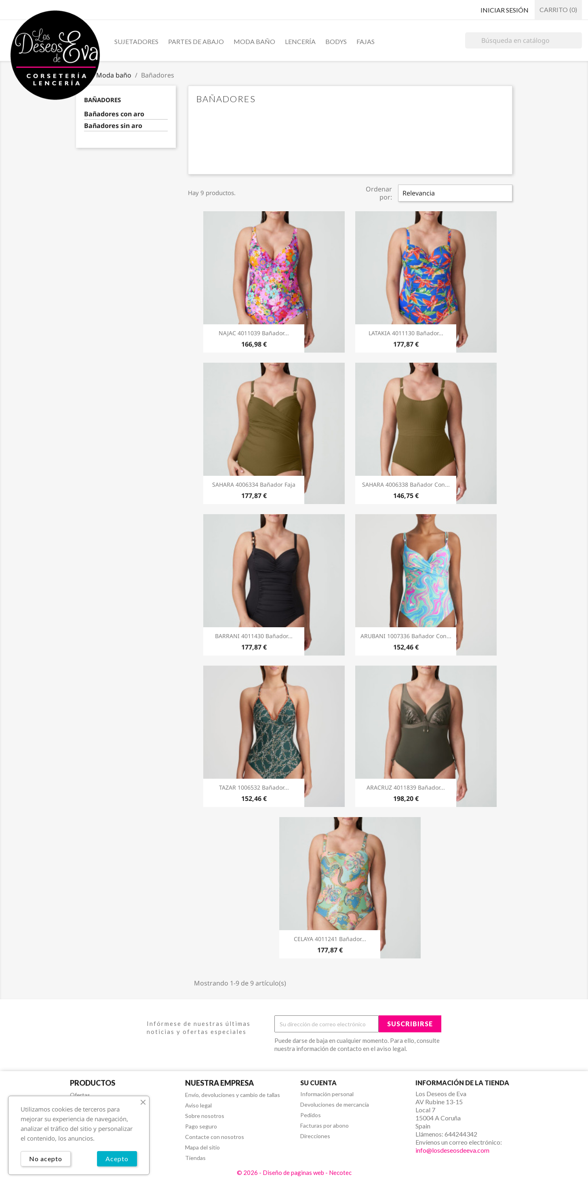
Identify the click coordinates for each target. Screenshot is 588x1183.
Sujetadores (136, 41)
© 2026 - (250, 1172)
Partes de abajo (196, 41)
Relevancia (419, 193)
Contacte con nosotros (214, 1136)
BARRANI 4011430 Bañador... (254, 636)
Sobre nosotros (204, 1115)
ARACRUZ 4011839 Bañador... (406, 787)
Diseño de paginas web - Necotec (307, 1172)
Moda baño (254, 41)
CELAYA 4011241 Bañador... (330, 939)
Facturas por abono (324, 1125)
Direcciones (315, 1136)
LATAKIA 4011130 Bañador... (406, 333)
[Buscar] (523, 40)
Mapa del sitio (202, 1147)
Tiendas (195, 1157)
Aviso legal (198, 1105)
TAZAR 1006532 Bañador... (254, 787)
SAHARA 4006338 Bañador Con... (406, 484)
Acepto (117, 1158)
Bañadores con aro (114, 114)
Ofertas (80, 1094)
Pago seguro (201, 1126)
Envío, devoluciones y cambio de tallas (232, 1094)
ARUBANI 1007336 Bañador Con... (405, 636)
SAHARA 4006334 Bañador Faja (253, 484)
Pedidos (310, 1115)
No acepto (45, 1158)
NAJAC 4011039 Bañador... (254, 333)
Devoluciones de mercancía (334, 1104)
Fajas (365, 41)
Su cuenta (318, 1082)
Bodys (336, 41)
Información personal (327, 1094)
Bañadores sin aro (113, 126)
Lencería (300, 41)
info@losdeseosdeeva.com (452, 1150)
